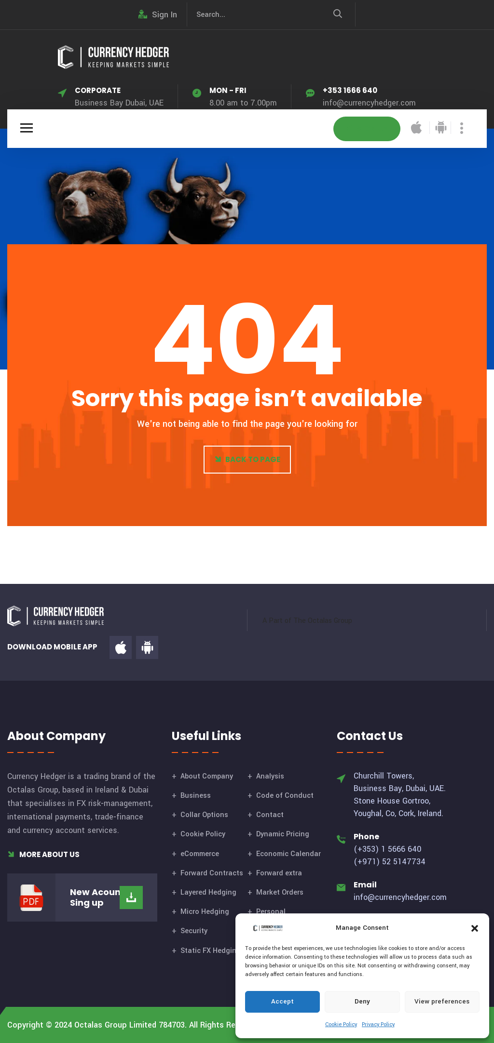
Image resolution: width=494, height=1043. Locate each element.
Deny (362, 1001)
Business (195, 796)
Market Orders (279, 892)
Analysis (270, 776)
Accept (282, 1001)
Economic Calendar (288, 854)
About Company (206, 776)
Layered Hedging (208, 892)
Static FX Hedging (210, 951)
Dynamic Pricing (282, 834)
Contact (270, 815)
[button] (475, 928)
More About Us (43, 854)
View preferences (441, 1001)
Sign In (157, 14)
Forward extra (279, 873)
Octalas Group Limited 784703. (130, 1024)
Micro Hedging (204, 912)
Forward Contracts (211, 873)
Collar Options (204, 815)
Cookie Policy (341, 1024)
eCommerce (199, 854)
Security (193, 931)
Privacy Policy (378, 1024)
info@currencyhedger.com (369, 102)
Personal (271, 912)
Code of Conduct (285, 796)
